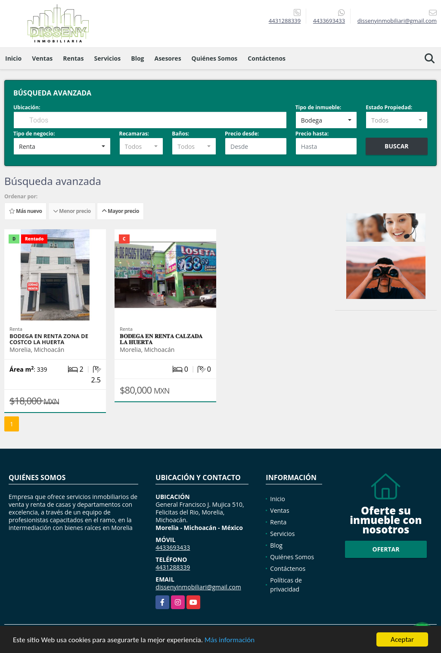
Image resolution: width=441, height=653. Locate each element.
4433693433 (329, 21)
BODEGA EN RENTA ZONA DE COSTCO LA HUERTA (48, 339)
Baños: (180, 133)
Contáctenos (267, 58)
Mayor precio (120, 211)
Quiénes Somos (215, 58)
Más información (230, 639)
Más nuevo (25, 211)
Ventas (42, 58)
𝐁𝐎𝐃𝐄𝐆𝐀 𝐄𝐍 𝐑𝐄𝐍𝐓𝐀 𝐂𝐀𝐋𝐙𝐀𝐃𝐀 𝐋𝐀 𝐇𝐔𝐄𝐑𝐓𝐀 (161, 339)
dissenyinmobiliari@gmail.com (198, 587)
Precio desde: (242, 133)
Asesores (168, 58)
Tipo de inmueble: (318, 107)
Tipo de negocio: (34, 133)
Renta (278, 522)
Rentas (73, 58)
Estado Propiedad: (389, 107)
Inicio (13, 58)
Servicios (107, 58)
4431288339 (285, 21)
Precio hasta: (312, 133)
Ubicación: (26, 107)
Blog (137, 58)
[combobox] (326, 120)
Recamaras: (134, 133)
